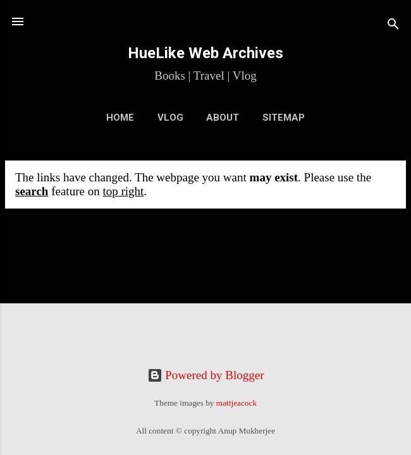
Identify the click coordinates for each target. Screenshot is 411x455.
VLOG (170, 117)
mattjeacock (236, 403)
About (222, 117)
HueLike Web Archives (205, 53)
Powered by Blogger (205, 375)
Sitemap (283, 117)
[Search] (393, 25)
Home (120, 117)
